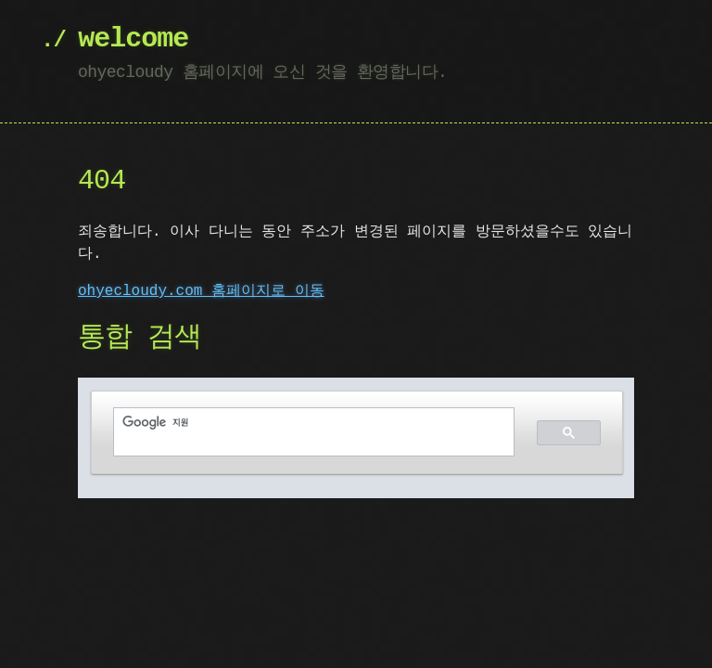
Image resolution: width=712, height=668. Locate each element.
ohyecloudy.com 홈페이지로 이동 (201, 291)
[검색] (302, 422)
